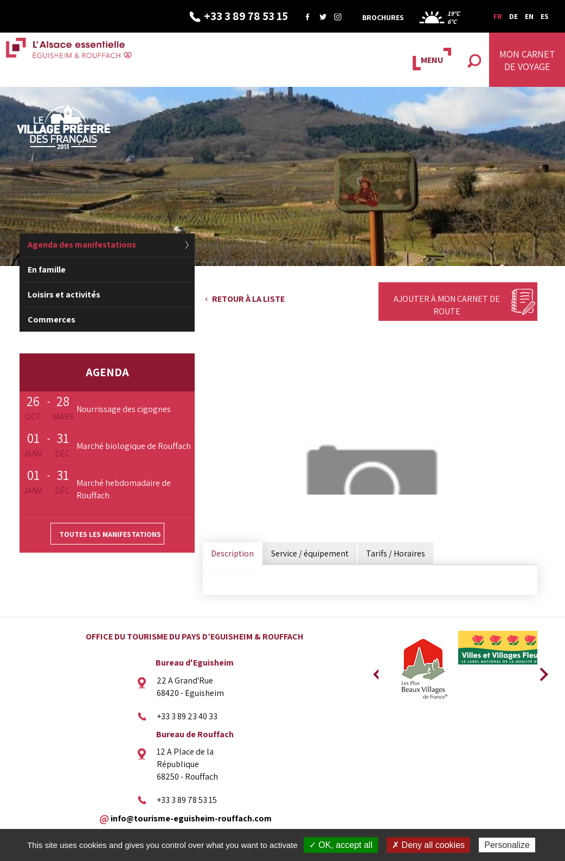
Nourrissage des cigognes (123, 409)
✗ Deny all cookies (428, 845)
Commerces (51, 319)
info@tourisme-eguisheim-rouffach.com (191, 818)
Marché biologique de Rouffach (133, 446)
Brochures (383, 17)
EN (529, 16)
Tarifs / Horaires (395, 553)
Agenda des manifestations (82, 244)
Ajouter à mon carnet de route (447, 305)
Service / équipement (310, 553)
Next (540, 671)
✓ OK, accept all (341, 845)
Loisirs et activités (64, 294)
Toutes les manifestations (110, 534)
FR (497, 16)
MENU (432, 60)
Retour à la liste (248, 299)
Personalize (507, 845)
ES (545, 16)
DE (513, 16)
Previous (375, 671)
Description (232, 553)
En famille (47, 269)
